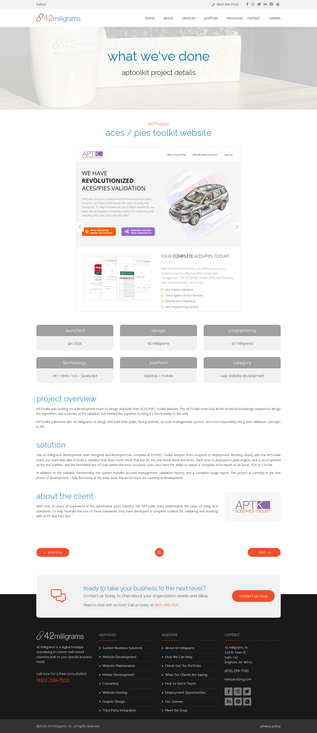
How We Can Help (178, 657)
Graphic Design (113, 701)
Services (188, 18)
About (168, 18)
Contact (253, 18)
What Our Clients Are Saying (186, 675)
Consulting (110, 683)
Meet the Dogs (176, 710)
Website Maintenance (118, 666)
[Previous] (52, 552)
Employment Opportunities (185, 692)
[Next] (264, 552)
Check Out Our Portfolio (183, 666)
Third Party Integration (119, 710)
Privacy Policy (270, 726)
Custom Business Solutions (122, 648)
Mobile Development (118, 675)
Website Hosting (114, 692)
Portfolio (211, 18)
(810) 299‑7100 (227, 4)
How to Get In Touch (180, 683)
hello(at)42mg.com (238, 679)
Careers (275, 18)
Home (150, 18)
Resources (235, 18)
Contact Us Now (253, 596)
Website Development (119, 657)
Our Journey (174, 701)
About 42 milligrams (180, 648)
